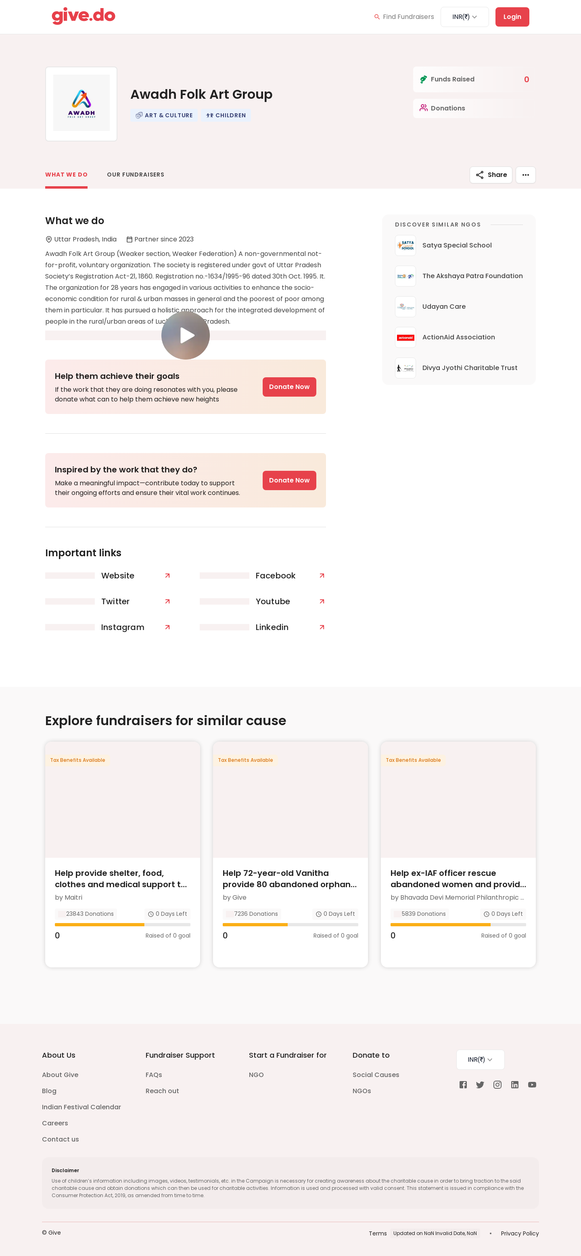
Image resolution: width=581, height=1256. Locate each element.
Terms (378, 1231)
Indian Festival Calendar (81, 1105)
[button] (164, 115)
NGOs (362, 1089)
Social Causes (376, 1073)
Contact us (60, 1137)
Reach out (162, 1089)
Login (512, 16)
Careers (55, 1121)
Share (491, 175)
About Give (60, 1073)
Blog (49, 1089)
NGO (256, 1073)
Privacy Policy (520, 1231)
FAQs (154, 1073)
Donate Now (289, 386)
